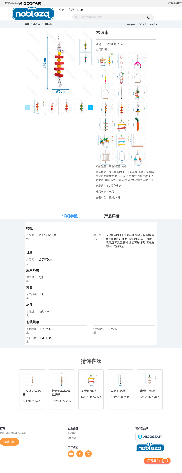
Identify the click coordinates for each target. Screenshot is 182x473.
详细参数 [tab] (70, 216)
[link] (36, 24)
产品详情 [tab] (111, 216)
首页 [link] (27, 24)
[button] (90, 107)
